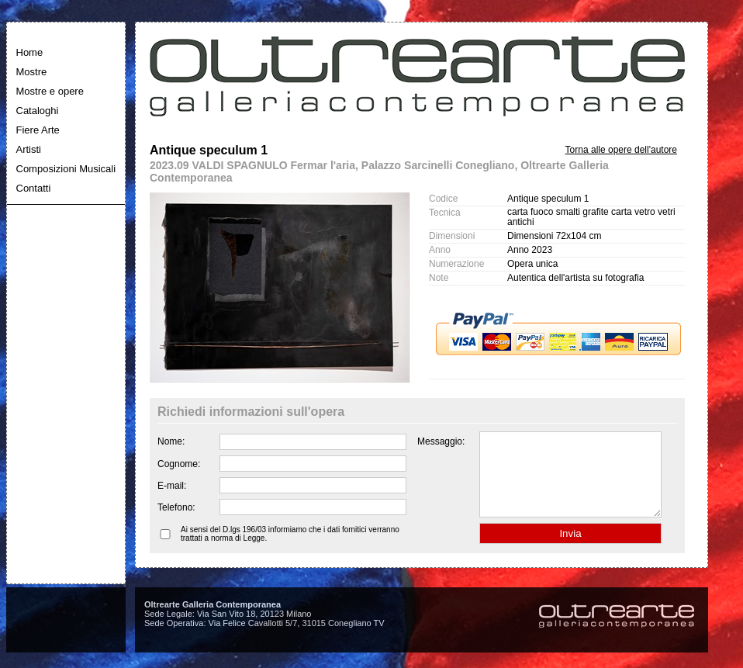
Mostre (31, 72)
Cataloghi (37, 110)
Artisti (29, 149)
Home (29, 52)
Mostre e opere (50, 91)
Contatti (33, 188)
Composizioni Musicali (66, 169)
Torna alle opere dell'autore (621, 149)
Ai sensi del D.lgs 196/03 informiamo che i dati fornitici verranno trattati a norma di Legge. (290, 550)
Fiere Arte (38, 130)
